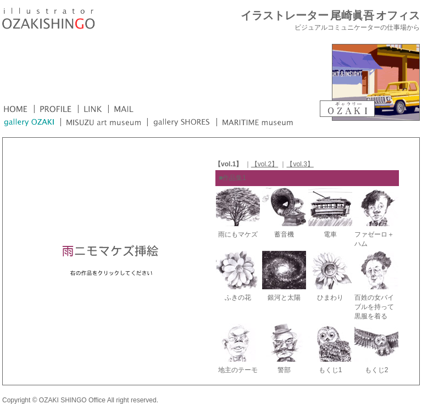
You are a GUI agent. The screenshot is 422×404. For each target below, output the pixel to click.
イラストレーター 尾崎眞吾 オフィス (330, 16)
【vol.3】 (299, 164)
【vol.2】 (264, 164)
